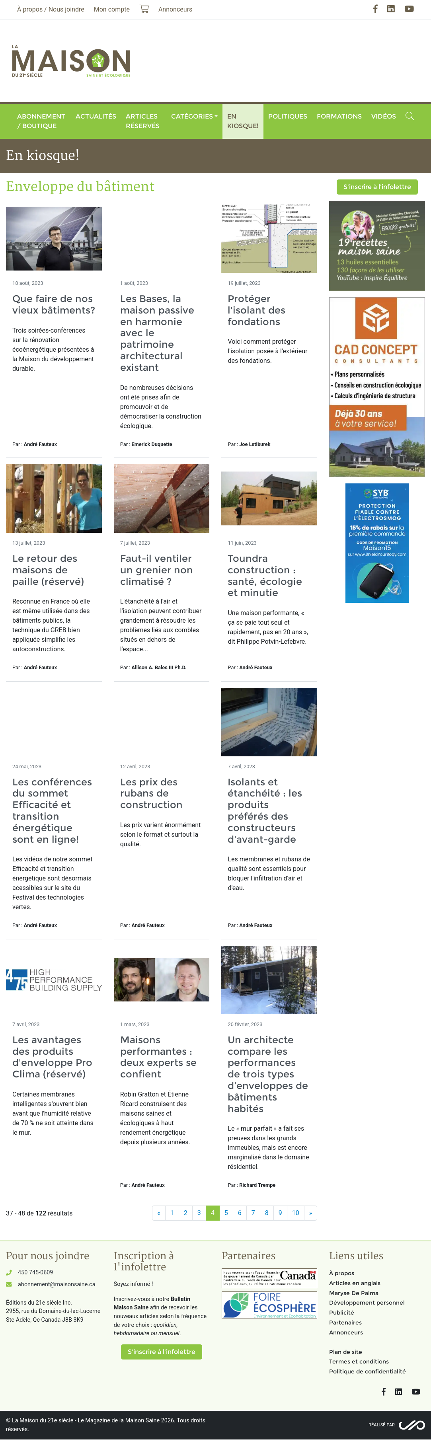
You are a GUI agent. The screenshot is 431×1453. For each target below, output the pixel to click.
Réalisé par (382, 1425)
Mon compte (112, 9)
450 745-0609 (35, 1272)
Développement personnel (367, 1302)
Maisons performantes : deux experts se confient (158, 1057)
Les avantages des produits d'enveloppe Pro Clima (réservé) (52, 1057)
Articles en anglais (354, 1283)
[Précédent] (159, 1213)
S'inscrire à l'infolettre (377, 187)
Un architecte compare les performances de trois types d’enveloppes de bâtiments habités (268, 1074)
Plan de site (345, 1352)
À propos (341, 1273)
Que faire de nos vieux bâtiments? (53, 304)
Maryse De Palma (353, 1293)
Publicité (341, 1312)
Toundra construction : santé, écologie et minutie (265, 575)
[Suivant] (311, 1213)
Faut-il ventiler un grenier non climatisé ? (156, 570)
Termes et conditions (359, 1361)
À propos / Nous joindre (50, 9)
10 (295, 1213)
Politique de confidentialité (367, 1371)
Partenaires (345, 1322)
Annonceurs (346, 1332)
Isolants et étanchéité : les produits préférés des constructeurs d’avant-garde (265, 810)
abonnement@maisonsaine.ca (56, 1284)
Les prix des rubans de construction (151, 793)
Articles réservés (143, 121)
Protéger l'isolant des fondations (256, 310)
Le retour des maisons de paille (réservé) (48, 570)
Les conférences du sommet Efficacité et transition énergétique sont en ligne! (52, 810)
